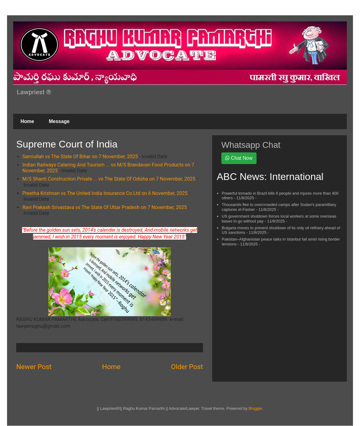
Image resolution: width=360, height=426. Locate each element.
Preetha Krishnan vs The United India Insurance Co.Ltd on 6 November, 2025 (105, 193)
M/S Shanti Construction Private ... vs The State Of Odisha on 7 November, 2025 (108, 179)
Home (27, 121)
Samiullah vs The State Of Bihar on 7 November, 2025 (80, 156)
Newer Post (33, 367)
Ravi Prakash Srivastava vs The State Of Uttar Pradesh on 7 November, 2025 (104, 207)
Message (59, 121)
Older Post (187, 367)
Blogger (255, 408)
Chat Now (239, 158)
